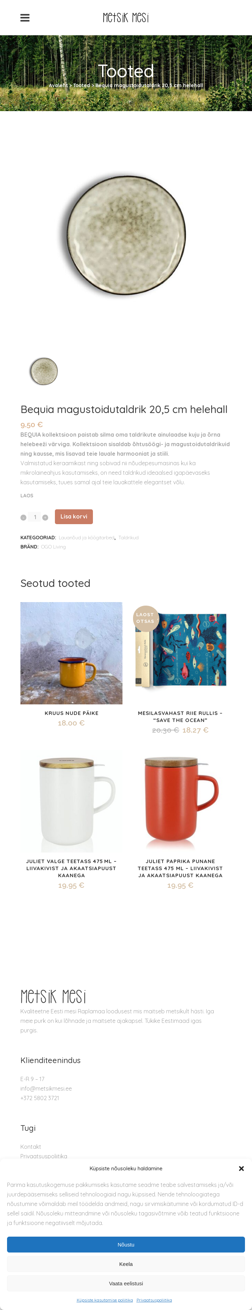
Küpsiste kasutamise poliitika (105, 1300)
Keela (126, 1264)
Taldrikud (128, 537)
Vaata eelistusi (126, 1283)
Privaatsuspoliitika (154, 1300)
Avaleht (58, 85)
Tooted (81, 85)
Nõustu (126, 1245)
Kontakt (30, 1146)
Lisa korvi (74, 516)
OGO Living (53, 547)
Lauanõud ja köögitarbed (86, 537)
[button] (241, 1168)
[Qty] (34, 517)
